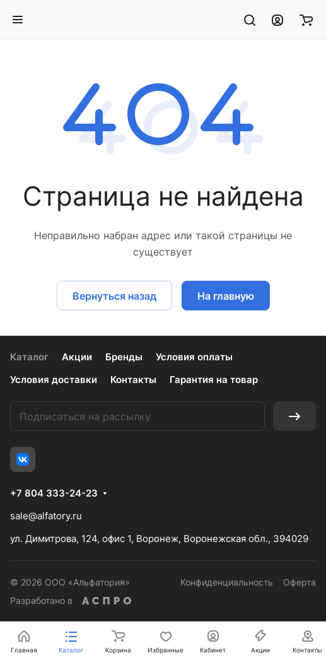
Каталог (29, 357)
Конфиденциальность (226, 582)
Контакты (133, 380)
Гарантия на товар (214, 380)
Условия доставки (53, 380)
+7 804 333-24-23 (54, 493)
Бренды (124, 357)
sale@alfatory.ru (46, 516)
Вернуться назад (114, 296)
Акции (77, 357)
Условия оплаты (194, 357)
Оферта (299, 582)
